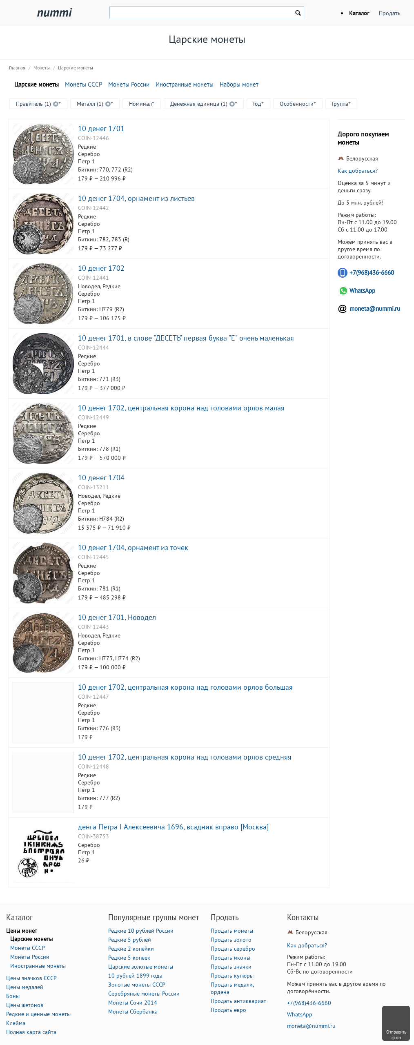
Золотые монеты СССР (136, 984)
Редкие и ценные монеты (38, 1014)
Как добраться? (358, 170)
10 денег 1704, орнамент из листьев (136, 198)
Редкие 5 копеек (129, 957)
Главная (17, 68)
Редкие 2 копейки (131, 948)
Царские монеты (75, 68)
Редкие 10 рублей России (141, 930)
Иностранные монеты (185, 84)
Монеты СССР (83, 84)
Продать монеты (232, 930)
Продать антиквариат (238, 1001)
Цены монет (21, 930)
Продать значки (231, 966)
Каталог (359, 13)
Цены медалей (24, 987)
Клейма (15, 1023)
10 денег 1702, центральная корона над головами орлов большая (185, 687)
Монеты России (128, 84)
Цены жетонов (24, 1005)
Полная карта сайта (31, 1032)
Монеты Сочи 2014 (132, 1002)
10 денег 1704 (101, 477)
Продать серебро (233, 948)
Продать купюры (232, 975)
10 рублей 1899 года (135, 975)
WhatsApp (362, 290)
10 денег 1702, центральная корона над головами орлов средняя (185, 757)
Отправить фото (396, 1035)
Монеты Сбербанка (133, 1011)
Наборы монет (239, 84)
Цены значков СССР (31, 978)
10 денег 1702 (101, 268)
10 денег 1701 (101, 128)
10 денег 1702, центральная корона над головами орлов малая (181, 407)
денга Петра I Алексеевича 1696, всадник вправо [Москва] (173, 826)
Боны (13, 996)
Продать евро (228, 1010)
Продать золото (231, 939)
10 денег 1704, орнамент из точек (133, 547)
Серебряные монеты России (144, 993)
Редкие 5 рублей (129, 939)
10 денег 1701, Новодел (117, 617)
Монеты (41, 68)
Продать (390, 13)
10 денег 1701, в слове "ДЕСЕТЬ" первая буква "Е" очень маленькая (186, 338)
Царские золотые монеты (140, 966)
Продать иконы (230, 957)
